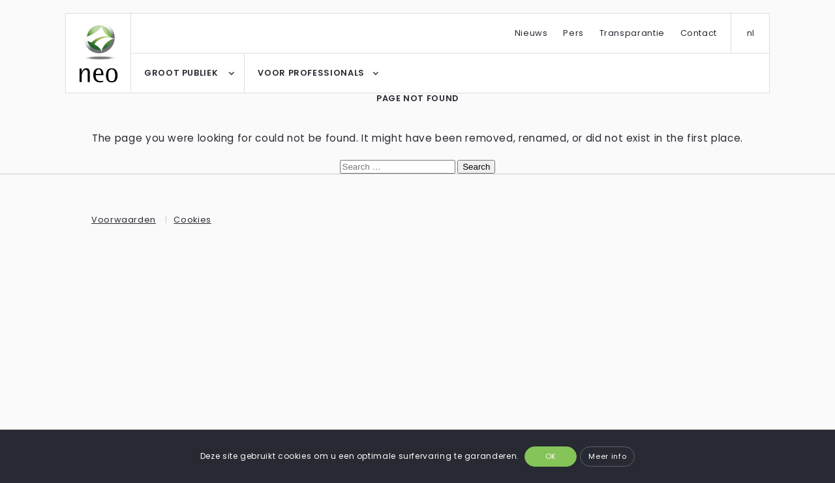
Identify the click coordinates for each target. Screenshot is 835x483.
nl (751, 33)
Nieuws (531, 33)
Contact (698, 33)
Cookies (192, 219)
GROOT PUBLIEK (181, 72)
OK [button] (550, 456)
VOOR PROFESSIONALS (311, 72)
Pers (573, 33)
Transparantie (632, 33)
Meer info (607, 456)
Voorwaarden (123, 219)
